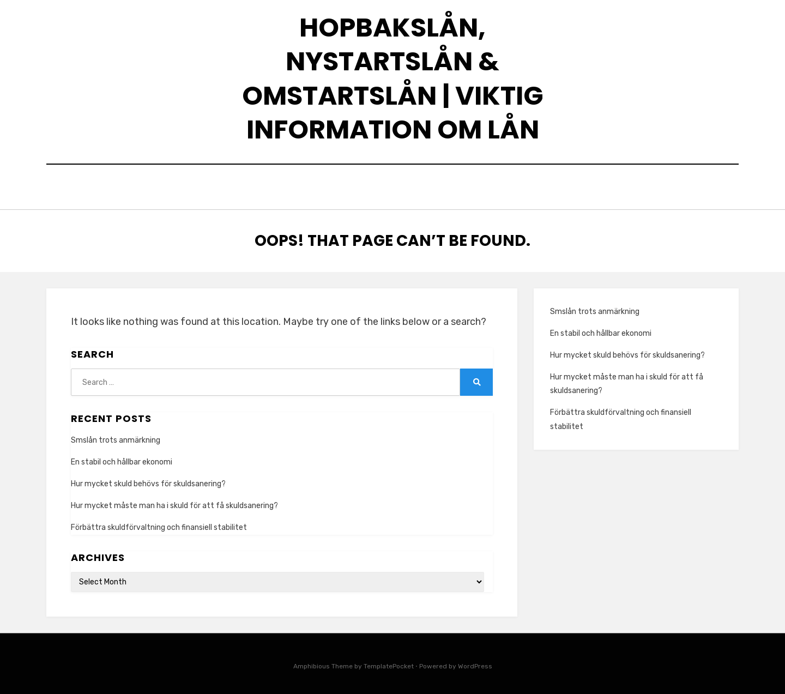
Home (393, 188)
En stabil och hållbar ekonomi (121, 459)
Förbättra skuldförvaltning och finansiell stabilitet (159, 524)
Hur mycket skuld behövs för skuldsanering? (148, 481)
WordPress (475, 663)
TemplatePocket (389, 663)
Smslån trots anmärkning (115, 437)
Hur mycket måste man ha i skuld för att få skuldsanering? (174, 503)
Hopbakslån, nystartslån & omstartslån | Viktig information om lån (393, 78)
